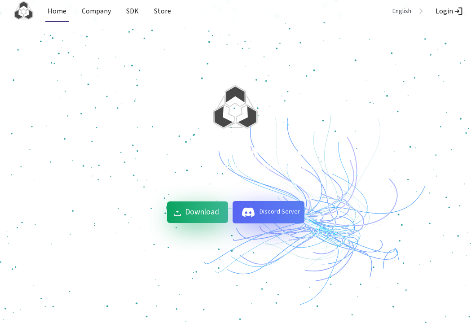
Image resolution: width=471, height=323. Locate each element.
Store (162, 11)
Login (450, 11)
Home (57, 11)
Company (96, 11)
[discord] (248, 212)
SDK (132, 11)
